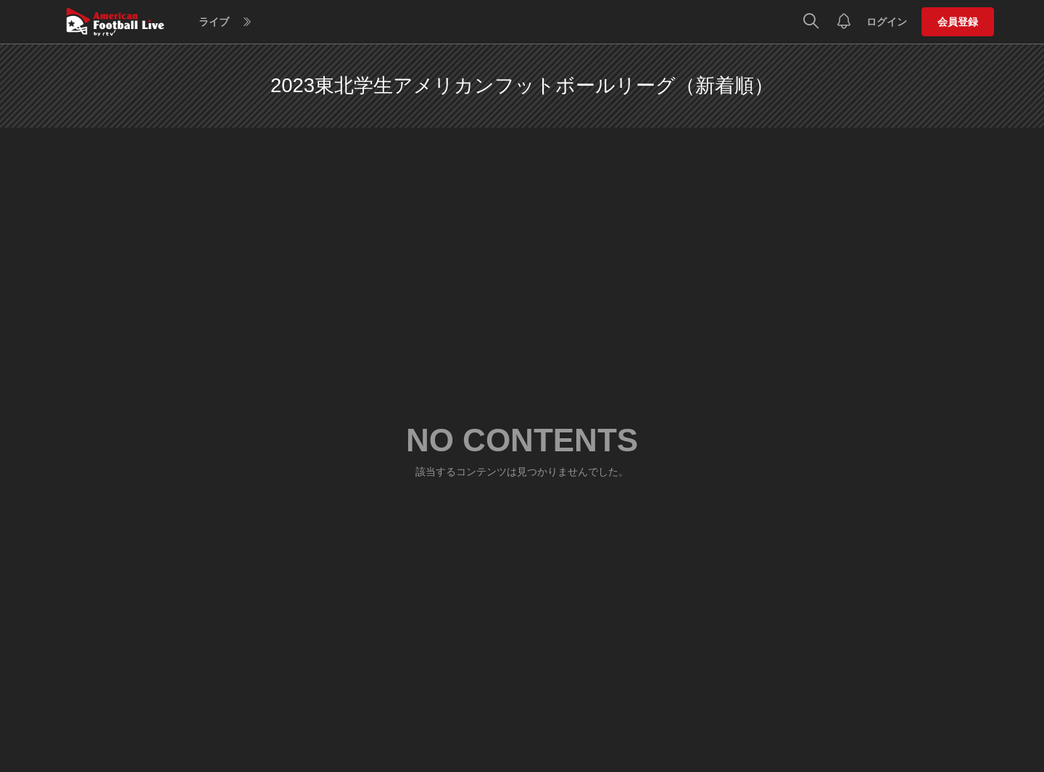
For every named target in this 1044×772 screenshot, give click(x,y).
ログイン (886, 22)
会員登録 (957, 22)
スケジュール (369, 22)
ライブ (214, 22)
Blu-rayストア (492, 22)
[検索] (811, 22)
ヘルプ (430, 22)
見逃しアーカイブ (284, 22)
